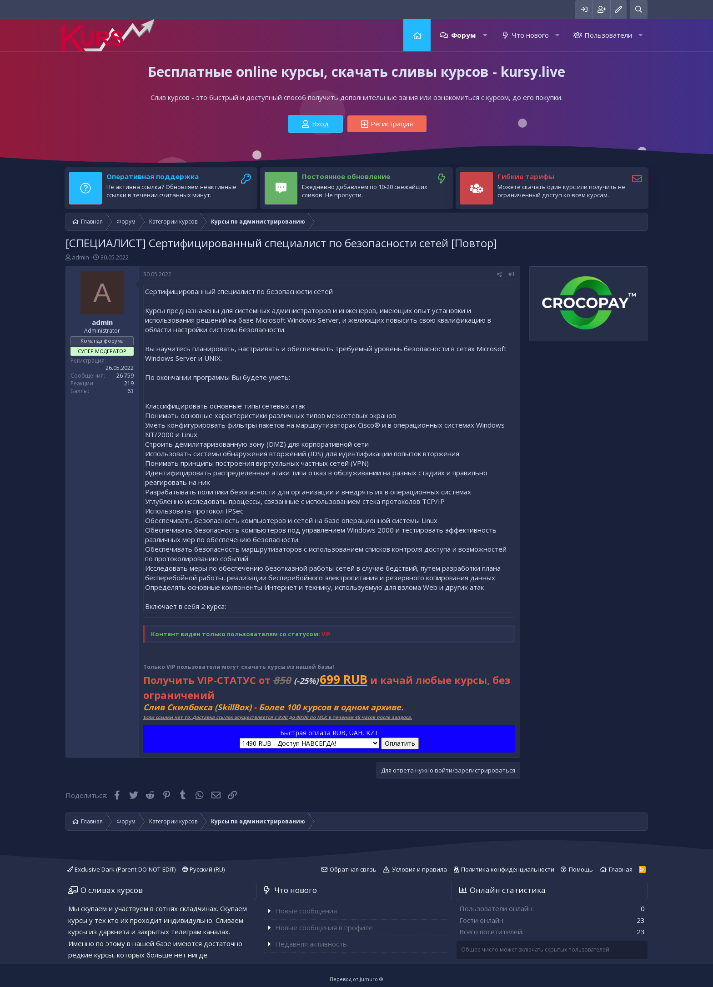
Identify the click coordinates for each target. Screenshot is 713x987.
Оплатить (400, 743)
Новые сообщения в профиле (324, 927)
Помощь (581, 869)
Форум (463, 35)
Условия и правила (419, 869)
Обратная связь (353, 869)
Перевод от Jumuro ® (356, 979)
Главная (417, 35)
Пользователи (608, 35)
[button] (485, 35)
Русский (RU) (203, 869)
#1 (511, 274)
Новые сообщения (306, 910)
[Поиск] (639, 9)
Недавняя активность (311, 943)
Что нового (530, 35)
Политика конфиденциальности (507, 869)
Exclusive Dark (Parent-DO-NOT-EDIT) (121, 869)
